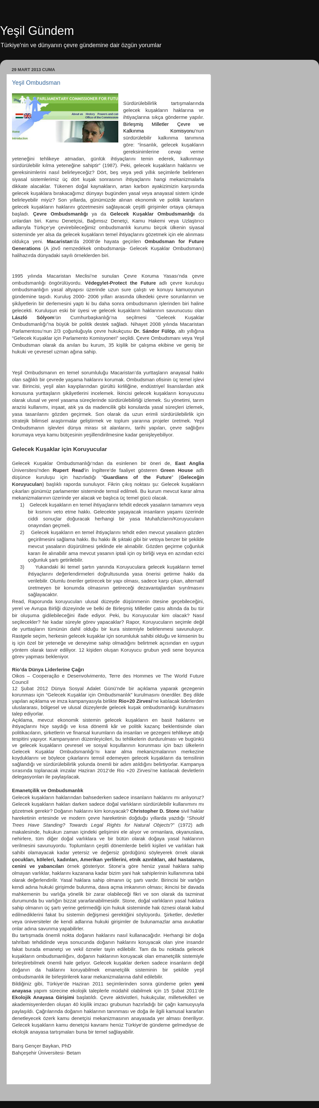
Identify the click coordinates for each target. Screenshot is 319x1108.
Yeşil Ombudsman (36, 82)
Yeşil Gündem (37, 31)
